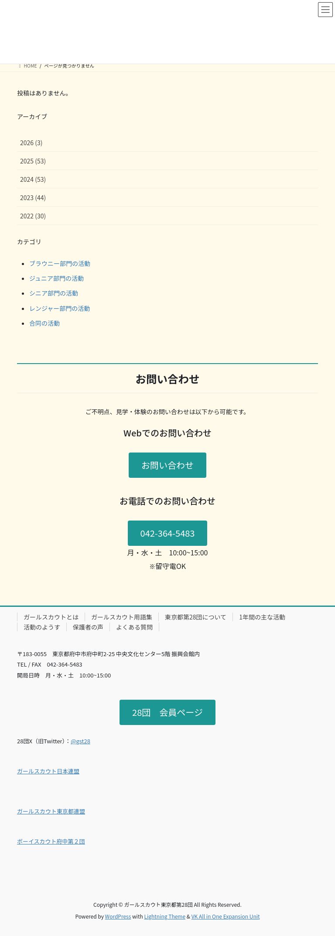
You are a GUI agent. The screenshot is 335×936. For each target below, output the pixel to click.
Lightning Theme (164, 916)
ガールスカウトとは (51, 617)
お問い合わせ (167, 465)
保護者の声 (88, 627)
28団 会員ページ (167, 712)
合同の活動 (44, 323)
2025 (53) (33, 161)
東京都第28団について (195, 617)
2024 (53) (33, 179)
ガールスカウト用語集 (121, 617)
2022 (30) (33, 215)
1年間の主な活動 (262, 617)
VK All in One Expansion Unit (225, 916)
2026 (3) (31, 142)
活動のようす (42, 627)
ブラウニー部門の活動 (59, 263)
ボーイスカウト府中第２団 (51, 841)
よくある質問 (134, 627)
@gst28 (80, 741)
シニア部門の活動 (53, 293)
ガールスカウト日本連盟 (48, 771)
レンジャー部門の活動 (59, 308)
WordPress (118, 916)
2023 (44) (33, 197)
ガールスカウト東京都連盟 (51, 811)
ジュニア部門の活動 (56, 278)
